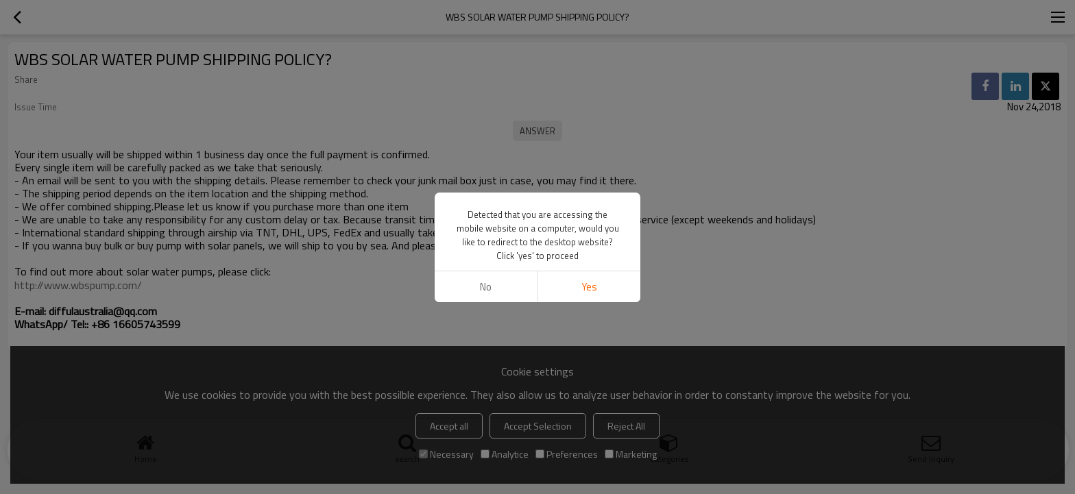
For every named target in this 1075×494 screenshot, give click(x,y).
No (486, 287)
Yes (589, 287)
